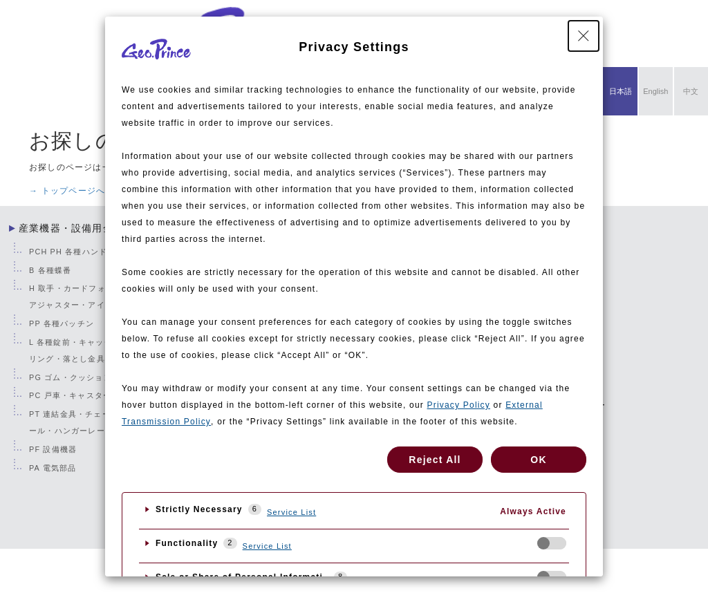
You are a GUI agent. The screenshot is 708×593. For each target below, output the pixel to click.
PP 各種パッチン (61, 323)
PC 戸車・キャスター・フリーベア (95, 395)
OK (538, 459)
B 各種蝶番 (50, 270)
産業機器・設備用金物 (71, 228)
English (655, 91)
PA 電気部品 (52, 468)
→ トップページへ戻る (76, 191)
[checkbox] (551, 543)
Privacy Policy (458, 405)
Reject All (434, 459)
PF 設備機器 (53, 449)
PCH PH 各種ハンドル (72, 251)
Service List (291, 512)
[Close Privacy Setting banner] (583, 36)
